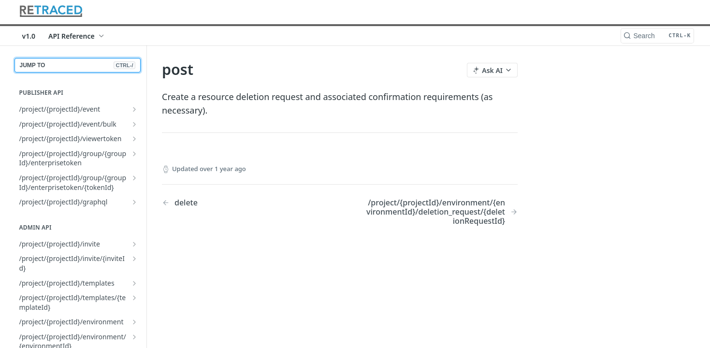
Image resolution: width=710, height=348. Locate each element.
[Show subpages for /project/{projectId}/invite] (134, 244)
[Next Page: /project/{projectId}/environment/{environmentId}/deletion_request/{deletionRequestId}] (441, 212)
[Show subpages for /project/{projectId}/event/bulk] (134, 124)
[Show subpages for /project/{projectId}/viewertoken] (134, 139)
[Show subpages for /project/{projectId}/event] (134, 109)
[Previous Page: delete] (238, 202)
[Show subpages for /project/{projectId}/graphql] (134, 202)
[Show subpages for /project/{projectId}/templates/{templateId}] (134, 298)
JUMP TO (77, 65)
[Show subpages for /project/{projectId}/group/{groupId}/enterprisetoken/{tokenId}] (134, 178)
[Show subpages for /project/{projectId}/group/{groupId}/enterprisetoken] (134, 154)
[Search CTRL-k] (657, 36)
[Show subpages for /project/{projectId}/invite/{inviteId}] (134, 258)
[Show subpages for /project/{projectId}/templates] (134, 283)
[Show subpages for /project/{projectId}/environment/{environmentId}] (134, 337)
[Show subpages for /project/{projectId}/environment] (134, 322)
